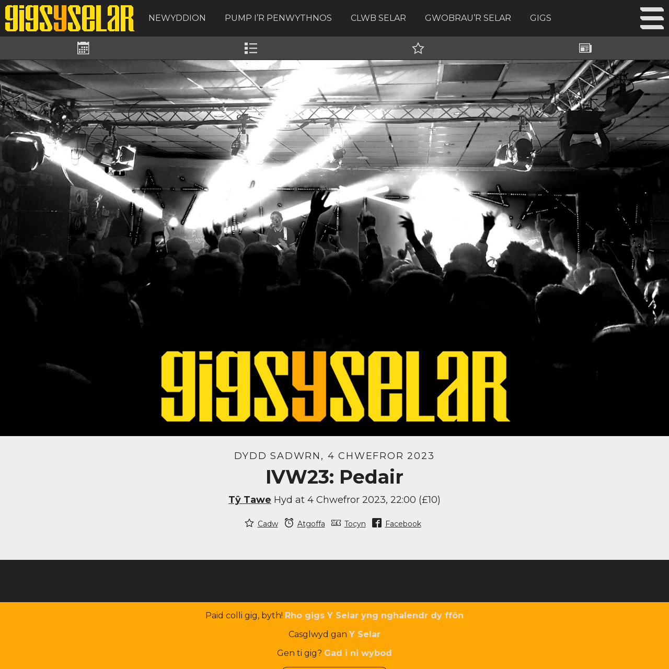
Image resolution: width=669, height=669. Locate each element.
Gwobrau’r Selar (468, 18)
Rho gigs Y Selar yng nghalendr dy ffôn (374, 615)
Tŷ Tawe (249, 500)
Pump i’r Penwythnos (278, 18)
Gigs (540, 18)
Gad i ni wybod (358, 653)
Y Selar (364, 634)
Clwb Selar (378, 18)
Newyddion (177, 18)
